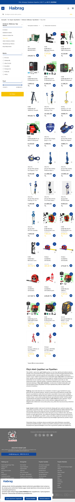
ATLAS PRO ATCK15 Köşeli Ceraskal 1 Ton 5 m (66, 199)
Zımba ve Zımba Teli (8, 35)
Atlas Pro (7, 63)
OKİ (5, 74)
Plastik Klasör (42, 470)
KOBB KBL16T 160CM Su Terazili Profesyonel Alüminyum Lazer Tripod (33, 109)
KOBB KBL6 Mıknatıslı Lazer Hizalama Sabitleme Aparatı (33, 259)
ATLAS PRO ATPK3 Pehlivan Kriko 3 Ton (49, 169)
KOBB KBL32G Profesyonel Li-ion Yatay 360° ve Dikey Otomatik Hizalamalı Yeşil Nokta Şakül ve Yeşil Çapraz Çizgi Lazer (49, 319)
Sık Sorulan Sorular (6, 470)
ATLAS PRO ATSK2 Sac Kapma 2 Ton (33, 169)
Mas (59, 478)
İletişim (3, 468)
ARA (71, 14)
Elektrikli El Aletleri (7, 32)
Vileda (59, 468)
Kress (6, 57)
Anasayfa (3, 19)
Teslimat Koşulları (5, 476)
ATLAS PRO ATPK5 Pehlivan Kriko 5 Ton (66, 169)
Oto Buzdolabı (42, 476)
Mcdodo (60, 476)
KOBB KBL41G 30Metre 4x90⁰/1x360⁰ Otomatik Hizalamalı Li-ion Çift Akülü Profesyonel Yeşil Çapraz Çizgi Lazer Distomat (66, 289)
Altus (59, 465)
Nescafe (60, 470)
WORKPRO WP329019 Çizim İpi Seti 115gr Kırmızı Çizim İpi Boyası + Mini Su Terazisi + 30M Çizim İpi (49, 289)
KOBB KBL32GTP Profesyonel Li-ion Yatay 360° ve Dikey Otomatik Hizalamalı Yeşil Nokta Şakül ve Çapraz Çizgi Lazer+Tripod (49, 79)
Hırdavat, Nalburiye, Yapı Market (30, 19)
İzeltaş (59, 483)
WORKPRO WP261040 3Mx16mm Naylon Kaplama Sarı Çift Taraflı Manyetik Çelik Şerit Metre (66, 259)
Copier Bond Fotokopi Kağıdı (65, 466)
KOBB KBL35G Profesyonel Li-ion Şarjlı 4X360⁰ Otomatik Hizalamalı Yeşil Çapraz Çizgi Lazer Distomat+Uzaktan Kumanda (49, 229)
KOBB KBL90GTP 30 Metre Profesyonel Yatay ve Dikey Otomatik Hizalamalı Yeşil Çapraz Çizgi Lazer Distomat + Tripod (66, 79)
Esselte (59, 487)
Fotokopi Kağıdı (43, 466)
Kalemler (41, 478)
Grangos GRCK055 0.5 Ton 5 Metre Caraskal (49, 349)
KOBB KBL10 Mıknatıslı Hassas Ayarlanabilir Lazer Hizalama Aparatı (49, 49)
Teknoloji (22, 470)
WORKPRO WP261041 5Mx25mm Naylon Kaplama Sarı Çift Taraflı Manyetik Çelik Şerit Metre (49, 259)
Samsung (60, 481)
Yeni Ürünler (23, 465)
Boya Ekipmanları (7, 46)
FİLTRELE (12, 94)
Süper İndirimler (24, 466)
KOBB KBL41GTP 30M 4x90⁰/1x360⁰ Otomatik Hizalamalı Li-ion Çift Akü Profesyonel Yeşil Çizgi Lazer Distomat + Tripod (33, 319)
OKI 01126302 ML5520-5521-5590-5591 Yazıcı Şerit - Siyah (32, 49)
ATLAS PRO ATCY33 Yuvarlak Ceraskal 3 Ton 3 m (33, 229)
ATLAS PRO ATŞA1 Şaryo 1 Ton (49, 139)
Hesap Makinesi (43, 474)
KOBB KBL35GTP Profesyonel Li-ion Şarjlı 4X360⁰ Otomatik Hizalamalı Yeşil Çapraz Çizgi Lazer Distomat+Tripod (66, 229)
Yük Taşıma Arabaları (44, 465)
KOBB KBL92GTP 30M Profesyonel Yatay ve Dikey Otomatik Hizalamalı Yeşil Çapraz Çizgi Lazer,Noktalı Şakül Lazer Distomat (66, 49)
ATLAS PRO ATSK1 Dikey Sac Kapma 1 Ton (66, 139)
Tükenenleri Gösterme (49, 25)
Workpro (6, 60)
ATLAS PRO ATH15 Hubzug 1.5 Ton (33, 199)
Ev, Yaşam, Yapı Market (14, 19)
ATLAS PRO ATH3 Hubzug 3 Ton (49, 109)
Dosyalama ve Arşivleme (26, 478)
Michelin (60, 480)
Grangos (7, 69)
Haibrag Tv (4, 474)
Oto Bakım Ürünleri (43, 472)
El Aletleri (5, 29)
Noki (59, 485)
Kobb (6, 71)
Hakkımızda (4, 466)
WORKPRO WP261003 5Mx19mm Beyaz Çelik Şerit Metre (32, 289)
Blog (2, 472)
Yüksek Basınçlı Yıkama (8, 43)
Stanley (63, 106)
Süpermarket (23, 468)
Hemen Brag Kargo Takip (7, 465)
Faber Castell (61, 472)
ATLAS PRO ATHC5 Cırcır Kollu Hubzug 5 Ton (49, 199)
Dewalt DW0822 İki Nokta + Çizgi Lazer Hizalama (66, 319)
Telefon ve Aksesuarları (26, 476)
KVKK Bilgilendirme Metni (7, 478)
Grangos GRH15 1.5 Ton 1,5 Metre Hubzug (33, 349)
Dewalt (6, 66)
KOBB (62, 46)
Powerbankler (42, 468)
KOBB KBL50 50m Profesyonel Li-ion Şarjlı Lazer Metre (33, 79)
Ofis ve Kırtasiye (24, 472)
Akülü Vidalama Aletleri (9, 41)
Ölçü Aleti (5, 38)
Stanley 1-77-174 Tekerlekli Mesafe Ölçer (66, 109)
